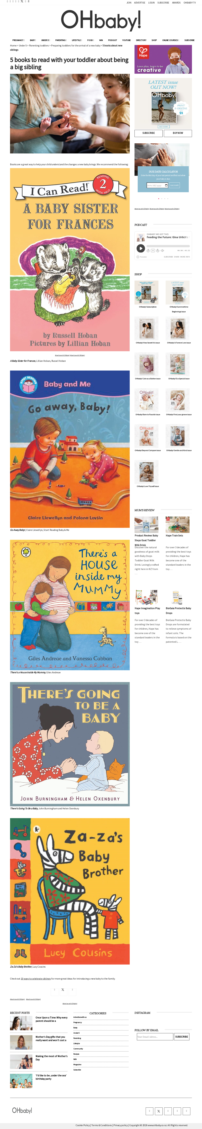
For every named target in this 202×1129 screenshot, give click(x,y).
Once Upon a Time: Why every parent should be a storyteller (51, 1021)
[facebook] (149, 1111)
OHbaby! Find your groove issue (178, 414)
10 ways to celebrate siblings (36, 978)
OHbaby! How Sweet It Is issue (148, 343)
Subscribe (163, 2)
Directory (141, 40)
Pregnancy (18, 40)
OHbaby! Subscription (148, 307)
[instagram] (168, 1111)
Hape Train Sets (174, 535)
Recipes (76, 1054)
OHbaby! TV (190, 2)
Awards (176, 2)
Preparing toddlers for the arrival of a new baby (75, 45)
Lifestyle (77, 40)
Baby (33, 40)
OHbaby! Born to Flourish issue (147, 414)
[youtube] (186, 1111)
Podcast (112, 40)
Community (78, 1048)
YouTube (126, 40)
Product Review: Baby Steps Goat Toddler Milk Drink (146, 540)
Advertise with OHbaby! (62, 355)
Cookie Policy (83, 1125)
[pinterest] (177, 1111)
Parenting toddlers (39, 45)
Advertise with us (79, 1017)
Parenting (61, 40)
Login (151, 2)
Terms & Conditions (101, 1125)
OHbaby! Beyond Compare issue (148, 450)
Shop (154, 40)
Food (90, 40)
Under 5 (45, 40)
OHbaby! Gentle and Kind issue (178, 450)
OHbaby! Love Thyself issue (148, 486)
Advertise (139, 2)
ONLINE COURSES (170, 40)
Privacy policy (120, 1125)
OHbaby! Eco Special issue (178, 378)
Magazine (77, 1064)
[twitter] (21, 1)
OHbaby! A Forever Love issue (179, 343)
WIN (101, 40)
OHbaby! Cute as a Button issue (147, 378)
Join (129, 2)
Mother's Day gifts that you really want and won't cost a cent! (51, 1040)
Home (13, 45)
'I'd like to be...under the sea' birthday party (51, 1077)
